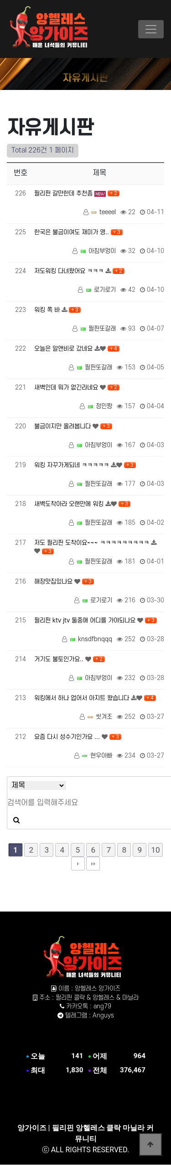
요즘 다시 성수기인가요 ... (68, 736)
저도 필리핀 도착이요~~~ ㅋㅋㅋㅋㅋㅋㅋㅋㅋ (92, 542)
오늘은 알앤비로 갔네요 (64, 348)
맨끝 (93, 863)
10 (155, 849)
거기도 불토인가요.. (59, 659)
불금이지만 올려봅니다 (63, 426)
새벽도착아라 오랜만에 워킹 (69, 504)
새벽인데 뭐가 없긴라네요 (67, 387)
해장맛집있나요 (54, 581)
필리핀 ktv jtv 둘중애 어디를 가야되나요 (85, 620)
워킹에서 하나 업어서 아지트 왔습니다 (82, 698)
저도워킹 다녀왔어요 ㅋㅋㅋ (69, 271)
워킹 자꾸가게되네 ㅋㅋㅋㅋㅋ (72, 465)
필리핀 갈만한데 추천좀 (64, 193)
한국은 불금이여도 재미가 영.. (72, 232)
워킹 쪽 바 (48, 309)
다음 (78, 863)
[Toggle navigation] (151, 29)
